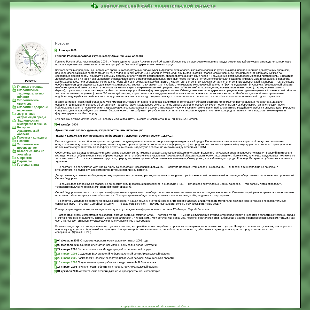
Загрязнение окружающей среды (31, 115)
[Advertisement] (155, 25)
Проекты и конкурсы (32, 137)
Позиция (23, 141)
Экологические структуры (28, 102)
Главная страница (30, 86)
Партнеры (24, 161)
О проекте (24, 158)
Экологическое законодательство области (30, 93)
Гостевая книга (28, 164)
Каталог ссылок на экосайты (30, 152)
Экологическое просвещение (28, 146)
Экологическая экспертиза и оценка (31, 122)
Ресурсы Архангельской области (28, 131)
